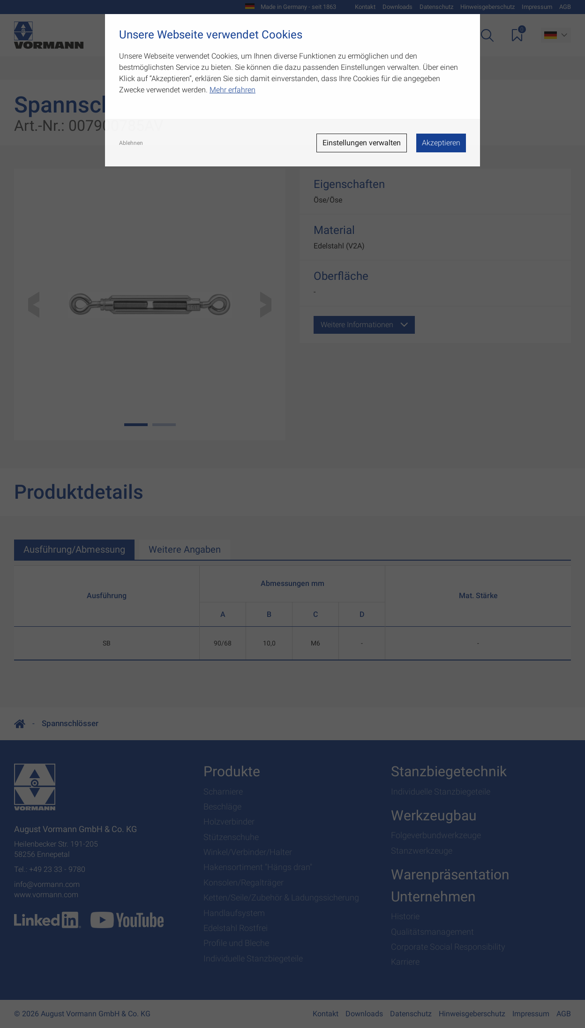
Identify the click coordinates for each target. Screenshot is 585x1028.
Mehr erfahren (232, 89)
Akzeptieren (441, 142)
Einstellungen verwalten (361, 142)
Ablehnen (131, 143)
